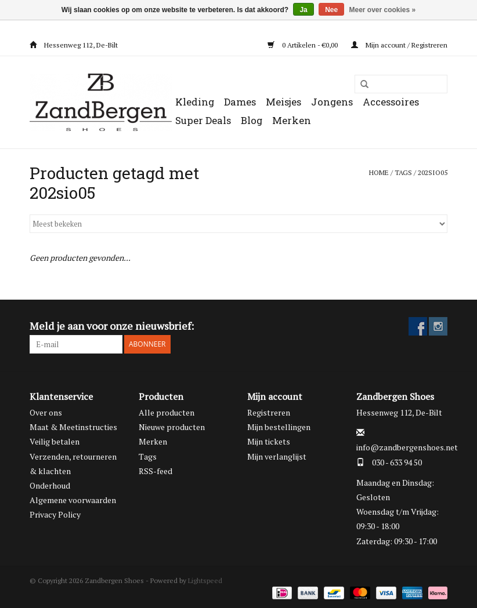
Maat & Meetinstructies (73, 426)
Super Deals (203, 120)
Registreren (268, 412)
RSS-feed (155, 470)
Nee (331, 10)
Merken (291, 120)
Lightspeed (205, 580)
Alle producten (166, 412)
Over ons (46, 412)
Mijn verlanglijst (276, 456)
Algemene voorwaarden (73, 499)
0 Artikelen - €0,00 (303, 45)
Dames (240, 101)
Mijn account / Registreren (399, 45)
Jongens (332, 101)
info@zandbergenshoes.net (407, 447)
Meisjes (283, 101)
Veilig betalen (55, 441)
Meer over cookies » (382, 10)
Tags (403, 172)
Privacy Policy (55, 514)
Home (379, 172)
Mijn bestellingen (278, 426)
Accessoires (391, 101)
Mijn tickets (268, 441)
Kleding (194, 101)
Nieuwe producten (172, 426)
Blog (251, 120)
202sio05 (432, 172)
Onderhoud (50, 485)
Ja (303, 10)
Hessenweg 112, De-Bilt (74, 45)
